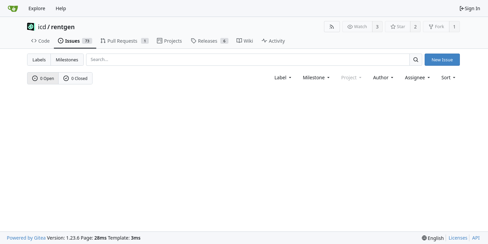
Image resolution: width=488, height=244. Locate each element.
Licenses (458, 238)
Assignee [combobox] (418, 77)
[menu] (449, 77)
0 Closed (75, 78)
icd (42, 26)
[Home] (12, 8)
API (476, 238)
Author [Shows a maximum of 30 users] (383, 77)
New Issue (442, 60)
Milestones (67, 60)
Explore (36, 8)
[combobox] (283, 77)
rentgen (63, 26)
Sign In (469, 8)
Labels (39, 60)
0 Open (43, 78)
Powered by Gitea (26, 238)
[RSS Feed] (332, 26)
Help (61, 8)
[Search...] (415, 59)
